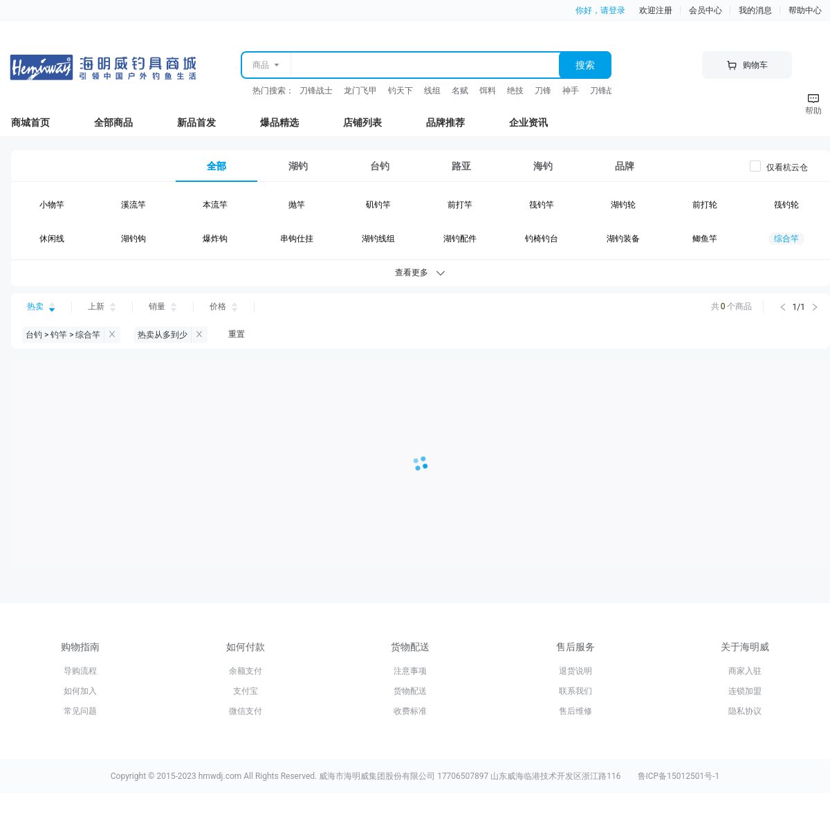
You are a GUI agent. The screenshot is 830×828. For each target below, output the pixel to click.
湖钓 (298, 166)
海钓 (543, 166)
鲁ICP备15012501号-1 (679, 776)
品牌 (624, 166)
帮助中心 (805, 10)
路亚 (461, 166)
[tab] (216, 166)
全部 (216, 166)
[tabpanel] (420, 224)
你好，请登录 (600, 10)
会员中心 (705, 10)
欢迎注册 (655, 10)
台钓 (379, 166)
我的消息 (755, 10)
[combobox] (424, 65)
